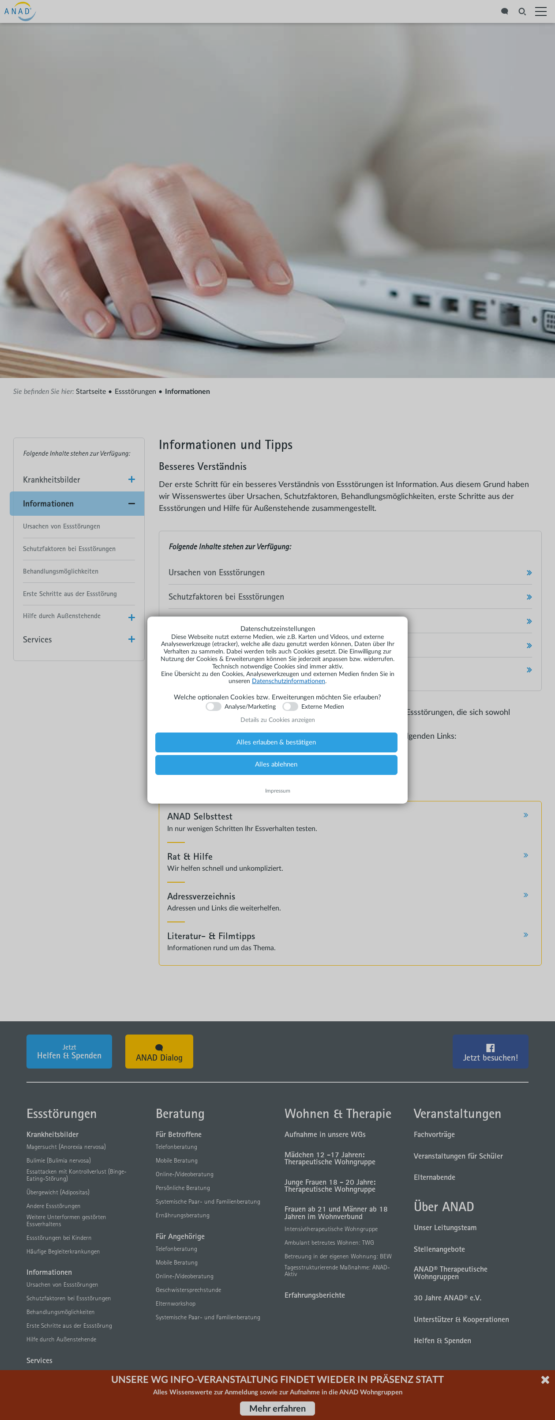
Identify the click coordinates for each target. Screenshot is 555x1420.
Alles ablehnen (276, 764)
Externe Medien (322, 707)
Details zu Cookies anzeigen (277, 720)
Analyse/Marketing (250, 707)
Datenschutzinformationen (288, 681)
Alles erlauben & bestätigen (276, 742)
